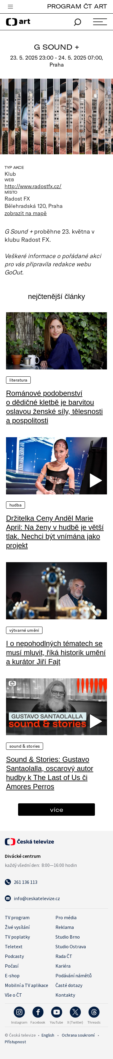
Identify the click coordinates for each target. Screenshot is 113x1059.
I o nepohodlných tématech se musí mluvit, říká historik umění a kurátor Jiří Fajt (56, 652)
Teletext (14, 946)
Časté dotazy (68, 985)
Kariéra (63, 966)
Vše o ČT (13, 995)
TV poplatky (17, 937)
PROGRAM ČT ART (77, 6)
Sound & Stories (24, 746)
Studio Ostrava (70, 946)
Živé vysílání (17, 927)
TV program (17, 917)
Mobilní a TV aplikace (26, 985)
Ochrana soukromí (78, 1035)
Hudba (15, 505)
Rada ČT (63, 956)
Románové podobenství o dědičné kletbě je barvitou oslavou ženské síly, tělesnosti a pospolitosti (54, 407)
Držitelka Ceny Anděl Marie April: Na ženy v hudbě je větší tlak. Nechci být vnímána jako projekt (55, 531)
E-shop (12, 975)
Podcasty (14, 956)
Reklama (64, 927)
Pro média (66, 917)
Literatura (18, 380)
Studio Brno (67, 937)
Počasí (11, 966)
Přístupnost (15, 1041)
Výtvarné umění (24, 630)
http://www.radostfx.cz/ (33, 186)
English (48, 1035)
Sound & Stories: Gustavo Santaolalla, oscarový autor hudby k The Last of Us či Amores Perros (49, 773)
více (56, 809)
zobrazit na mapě (26, 213)
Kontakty (65, 995)
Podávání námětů (73, 975)
